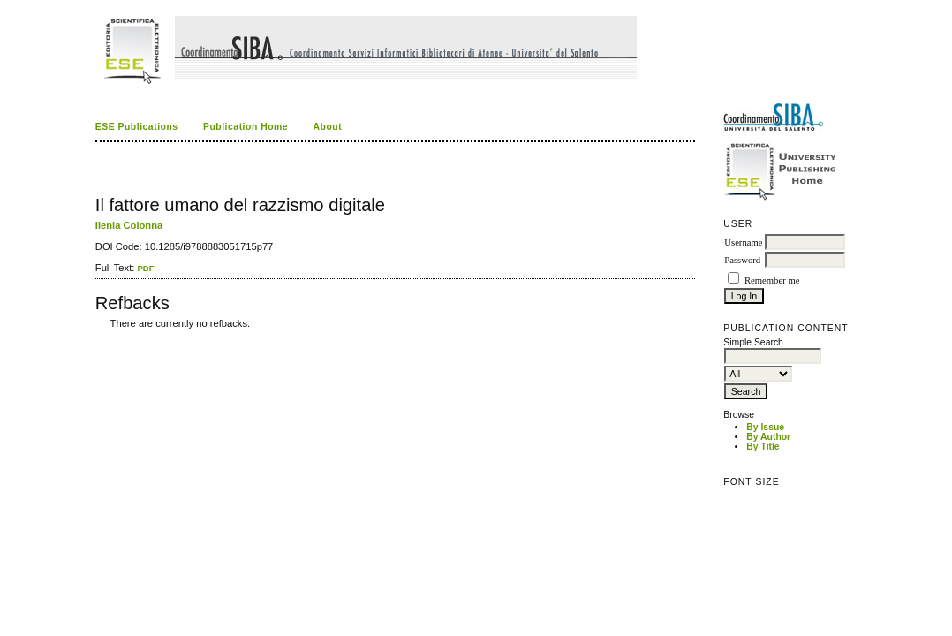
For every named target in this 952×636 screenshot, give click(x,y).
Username (743, 242)
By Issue (765, 427)
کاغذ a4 (96, 336)
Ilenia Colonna (128, 225)
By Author (768, 437)
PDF (145, 268)
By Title (762, 446)
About (328, 127)
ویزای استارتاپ (100, 336)
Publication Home (245, 127)
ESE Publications (136, 127)
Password (742, 260)
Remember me (771, 280)
